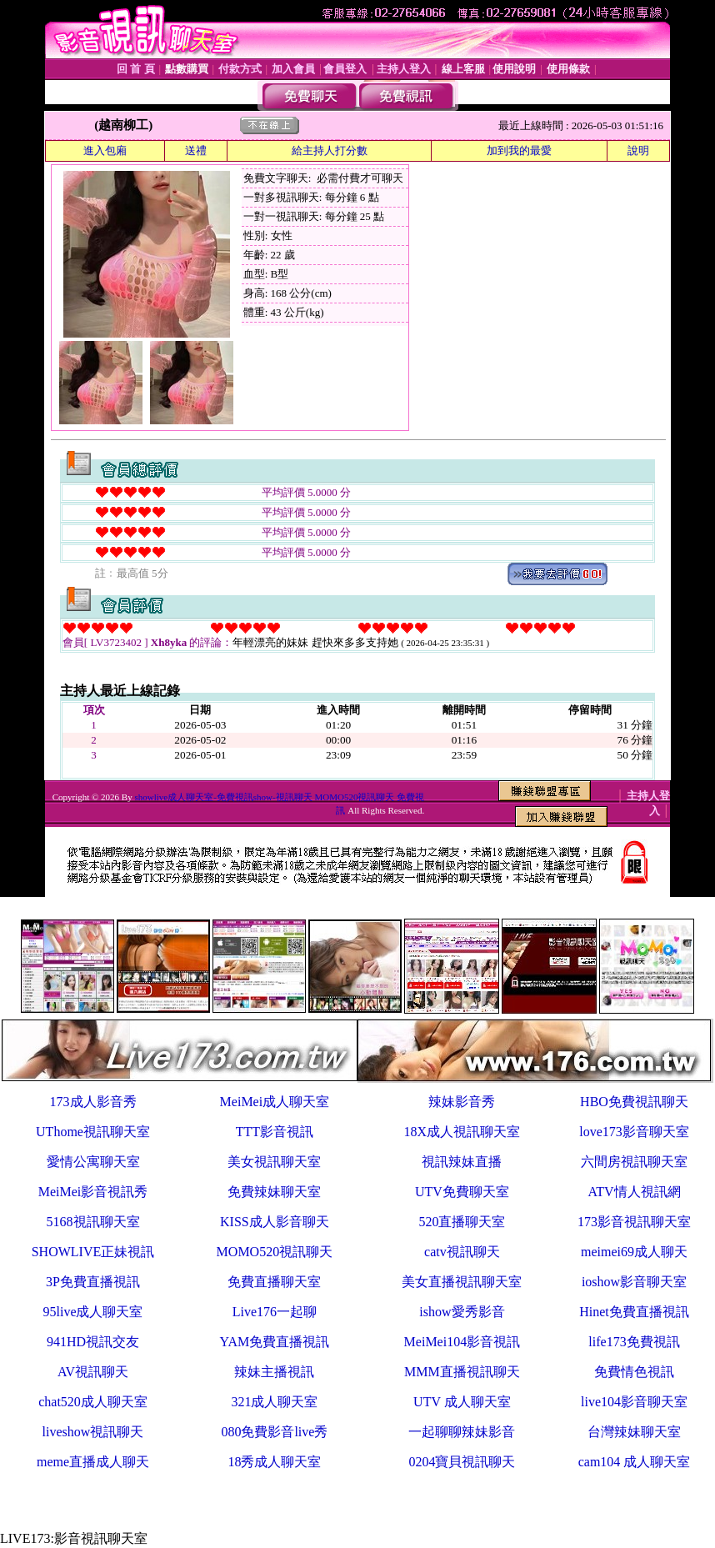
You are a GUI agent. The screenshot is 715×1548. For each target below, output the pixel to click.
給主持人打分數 (330, 150)
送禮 (196, 150)
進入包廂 (105, 150)
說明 (638, 150)
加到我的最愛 (519, 150)
